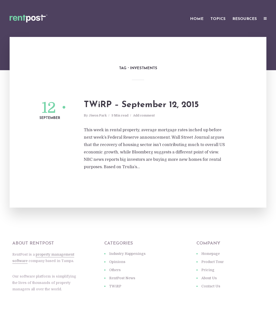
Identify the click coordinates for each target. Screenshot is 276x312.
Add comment (144, 115)
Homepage (210, 254)
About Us (209, 278)
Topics (217, 19)
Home (197, 19)
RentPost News (122, 278)
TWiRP (115, 286)
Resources (244, 19)
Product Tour (212, 262)
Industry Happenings (127, 254)
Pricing (207, 270)
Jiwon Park (98, 115)
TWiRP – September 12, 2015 (141, 105)
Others (115, 270)
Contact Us (210, 286)
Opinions (117, 262)
